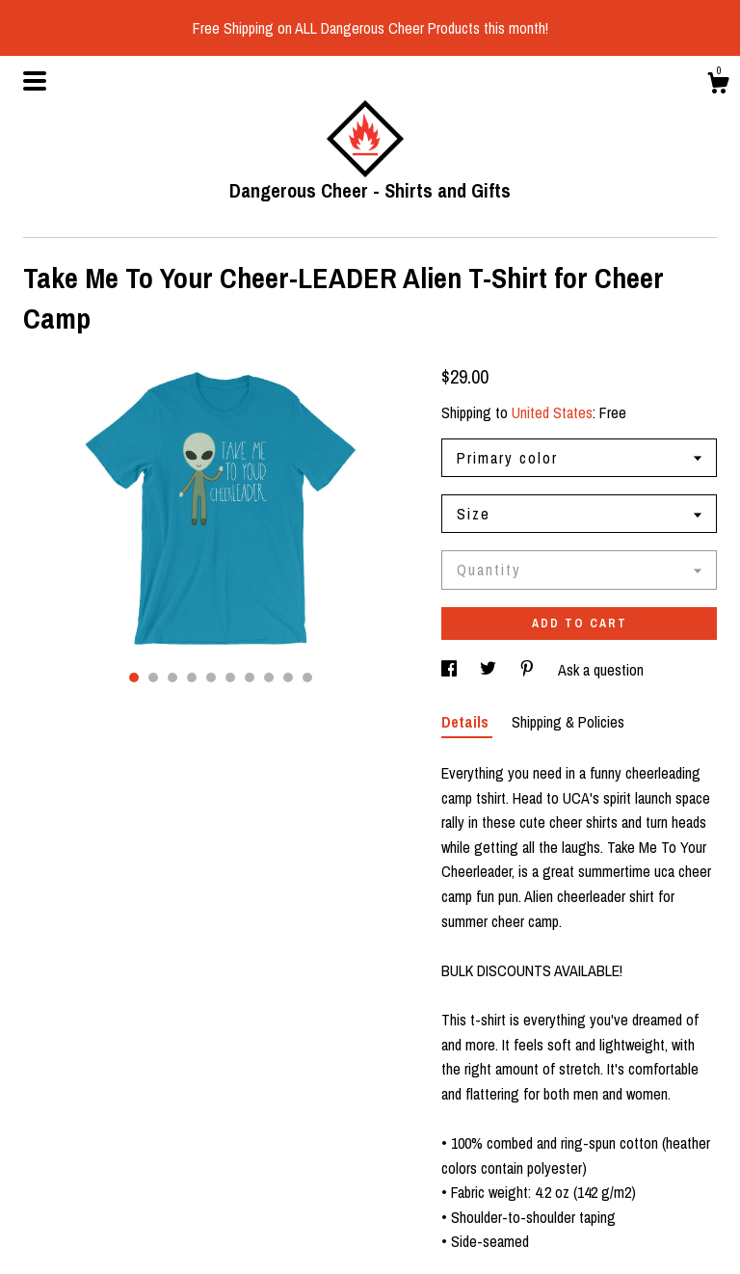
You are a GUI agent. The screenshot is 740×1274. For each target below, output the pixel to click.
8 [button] (269, 677)
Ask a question (601, 669)
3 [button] (172, 677)
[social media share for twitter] (490, 669)
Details (466, 721)
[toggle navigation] (34, 81)
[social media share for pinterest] (529, 669)
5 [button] (211, 677)
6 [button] (230, 677)
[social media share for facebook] (451, 669)
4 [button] (192, 677)
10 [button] (307, 677)
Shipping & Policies (568, 721)
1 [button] (134, 677)
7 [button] (249, 677)
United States (552, 412)
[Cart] (717, 85)
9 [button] (288, 677)
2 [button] (153, 677)
